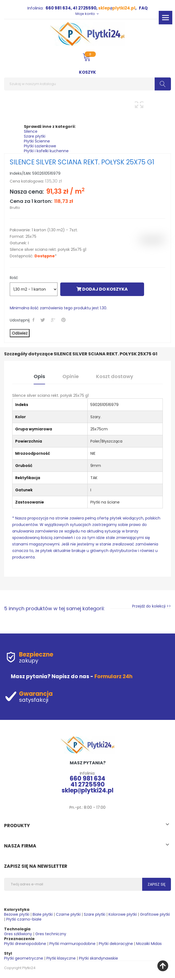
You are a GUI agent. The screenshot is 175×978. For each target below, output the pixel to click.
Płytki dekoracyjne (116, 943)
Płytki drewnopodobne (25, 943)
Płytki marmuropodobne (72, 943)
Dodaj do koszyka (102, 289)
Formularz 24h (113, 676)
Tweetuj (43, 320)
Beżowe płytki (16, 914)
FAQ (143, 8)
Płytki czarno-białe (24, 919)
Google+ (53, 320)
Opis (39, 376)
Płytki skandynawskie (98, 958)
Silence (30, 131)
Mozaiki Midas (149, 943)
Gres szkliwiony (18, 934)
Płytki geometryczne (23, 958)
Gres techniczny (50, 934)
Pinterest (64, 320)
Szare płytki (34, 136)
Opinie (70, 376)
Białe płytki (43, 914)
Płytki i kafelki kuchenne (46, 151)
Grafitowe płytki (155, 914)
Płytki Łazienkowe (40, 146)
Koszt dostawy (114, 376)
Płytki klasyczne (61, 958)
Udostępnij (34, 320)
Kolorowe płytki (123, 914)
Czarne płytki (68, 914)
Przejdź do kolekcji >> (151, 606)
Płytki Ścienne (37, 141)
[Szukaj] (87, 83)
